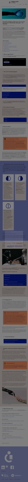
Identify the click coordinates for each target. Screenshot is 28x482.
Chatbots (5, 118)
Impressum (6, 479)
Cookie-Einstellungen (17, 479)
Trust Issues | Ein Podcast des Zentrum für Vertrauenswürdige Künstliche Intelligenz (13, 438)
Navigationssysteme (6, 85)
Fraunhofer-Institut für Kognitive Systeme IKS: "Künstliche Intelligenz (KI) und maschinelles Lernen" (14, 430)
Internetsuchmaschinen (6, 92)
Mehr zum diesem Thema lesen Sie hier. (11, 367)
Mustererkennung (7, 277)
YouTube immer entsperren (8, 64)
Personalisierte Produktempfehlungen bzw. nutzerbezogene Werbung (13, 284)
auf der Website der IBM (12, 233)
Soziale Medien (5, 97)
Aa (19, 4)
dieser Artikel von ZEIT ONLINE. (21, 295)
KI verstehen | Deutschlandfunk (7, 435)
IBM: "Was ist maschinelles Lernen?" (8, 431)
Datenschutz (11, 479)
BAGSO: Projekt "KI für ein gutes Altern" (8, 416)
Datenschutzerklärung (22, 59)
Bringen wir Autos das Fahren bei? (9, 342)
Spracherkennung (7, 275)
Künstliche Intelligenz (6, 74)
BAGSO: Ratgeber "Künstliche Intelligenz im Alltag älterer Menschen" (12, 415)
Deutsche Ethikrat (4, 385)
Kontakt (3, 479)
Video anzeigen (7, 62)
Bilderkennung (6, 279)
